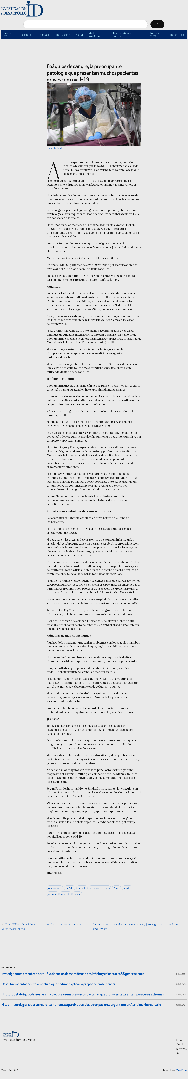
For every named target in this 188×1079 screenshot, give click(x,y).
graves (116, 887)
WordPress (181, 1070)
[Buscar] (157, 24)
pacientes (52, 893)
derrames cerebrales (99, 887)
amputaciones (55, 887)
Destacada (51, 148)
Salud (59, 148)
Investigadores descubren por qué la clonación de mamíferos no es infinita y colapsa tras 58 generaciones (72, 974)
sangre (77, 893)
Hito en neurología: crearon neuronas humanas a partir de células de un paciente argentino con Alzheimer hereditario (81, 1005)
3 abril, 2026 (181, 973)
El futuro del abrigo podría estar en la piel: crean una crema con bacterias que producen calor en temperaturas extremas (82, 994)
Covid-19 (82, 887)
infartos (127, 887)
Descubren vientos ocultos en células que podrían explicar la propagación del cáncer (58, 984)
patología (65, 893)
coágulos (70, 887)
